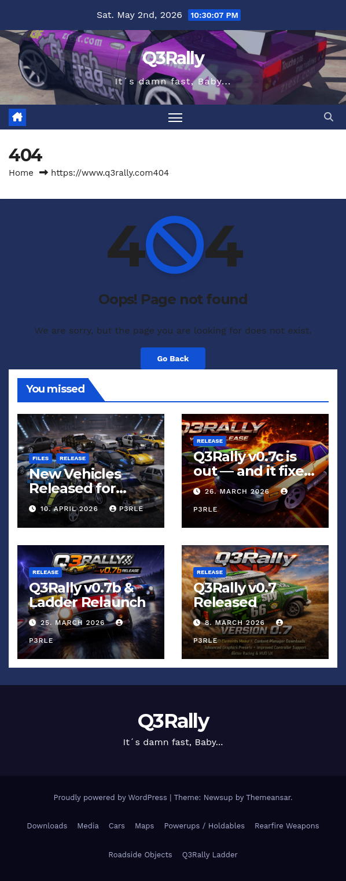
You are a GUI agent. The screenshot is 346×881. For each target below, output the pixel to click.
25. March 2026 (74, 623)
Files (40, 458)
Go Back (173, 358)
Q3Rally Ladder (210, 854)
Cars (117, 825)
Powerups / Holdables (204, 825)
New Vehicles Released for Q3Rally (75, 488)
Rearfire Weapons (287, 825)
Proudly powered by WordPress (111, 797)
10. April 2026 (71, 509)
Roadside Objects (140, 854)
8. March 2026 (236, 623)
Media (87, 825)
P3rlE (126, 509)
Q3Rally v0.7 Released (234, 594)
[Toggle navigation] (175, 117)
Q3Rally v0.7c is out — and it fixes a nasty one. (251, 471)
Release (73, 458)
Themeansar (268, 797)
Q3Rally (173, 58)
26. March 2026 (239, 491)
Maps (144, 825)
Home (21, 173)
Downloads (47, 825)
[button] (328, 117)
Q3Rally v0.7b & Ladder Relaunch (87, 594)
